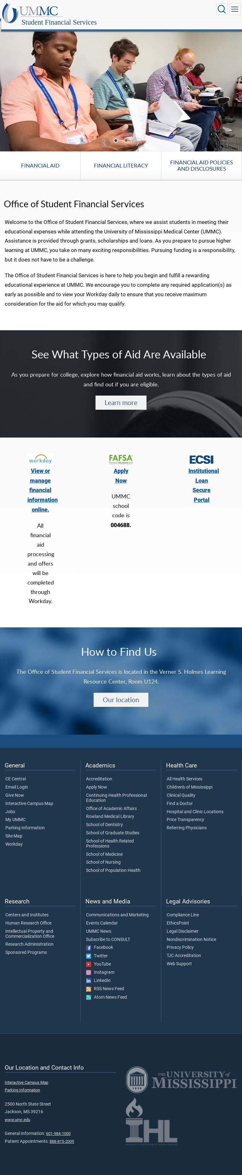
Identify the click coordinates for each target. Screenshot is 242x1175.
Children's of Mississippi (189, 780)
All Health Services (184, 772)
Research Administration (29, 937)
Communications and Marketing (117, 908)
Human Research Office (28, 916)
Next (137, 136)
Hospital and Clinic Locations (195, 805)
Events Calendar (102, 916)
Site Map (13, 829)
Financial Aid (40, 158)
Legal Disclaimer (183, 924)
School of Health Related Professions (110, 837)
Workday (14, 837)
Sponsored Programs (26, 945)
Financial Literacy (121, 158)
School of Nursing (103, 855)
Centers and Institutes (27, 908)
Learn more (121, 395)
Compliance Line (183, 908)
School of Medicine (104, 847)
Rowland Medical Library (110, 809)
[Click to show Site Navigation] (234, 9)
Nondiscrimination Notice (191, 932)
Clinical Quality (181, 788)
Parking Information (25, 821)
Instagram (100, 965)
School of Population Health (113, 863)
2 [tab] (127, 134)
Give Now (14, 788)
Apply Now (96, 780)
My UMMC (15, 812)
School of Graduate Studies (112, 826)
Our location (121, 692)
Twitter (97, 949)
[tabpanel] (121, 82)
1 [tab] (116, 134)
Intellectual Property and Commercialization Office (29, 927)
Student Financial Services (121, 10)
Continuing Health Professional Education (116, 791)
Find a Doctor (180, 796)
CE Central (15, 772)
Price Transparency (185, 812)
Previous (104, 136)
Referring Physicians (187, 821)
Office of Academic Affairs (111, 801)
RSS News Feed (105, 981)
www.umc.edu (17, 1112)
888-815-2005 (61, 1134)
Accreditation (99, 772)
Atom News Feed (106, 990)
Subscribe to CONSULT (108, 932)
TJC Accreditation (184, 948)
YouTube (98, 957)
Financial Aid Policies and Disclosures (201, 159)
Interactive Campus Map (29, 796)
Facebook (99, 940)
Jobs (10, 805)
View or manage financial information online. (42, 483)
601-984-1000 (58, 1126)
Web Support (179, 957)
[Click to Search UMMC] (222, 9)
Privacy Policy (180, 940)
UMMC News (98, 924)
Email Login (16, 780)
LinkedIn (98, 973)
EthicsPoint (178, 916)
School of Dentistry (104, 817)
